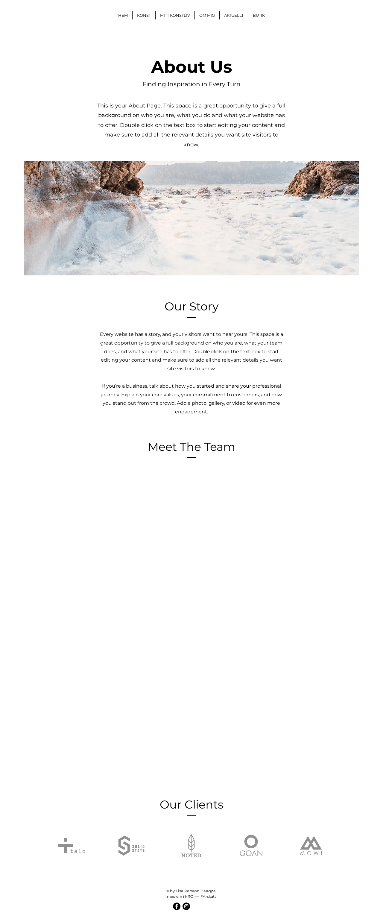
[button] (144, 15)
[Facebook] (176, 906)
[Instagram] (186, 906)
